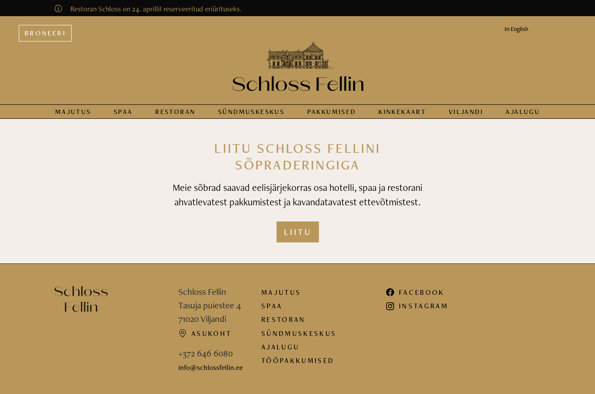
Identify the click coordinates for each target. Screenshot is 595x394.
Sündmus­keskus (251, 111)
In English (516, 29)
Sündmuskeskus (298, 333)
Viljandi (466, 111)
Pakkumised (331, 111)
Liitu (297, 232)
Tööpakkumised (297, 360)
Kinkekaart (402, 111)
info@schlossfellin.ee (210, 367)
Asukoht (205, 333)
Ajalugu (522, 111)
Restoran (175, 111)
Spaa (123, 111)
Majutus (73, 111)
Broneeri (45, 33)
